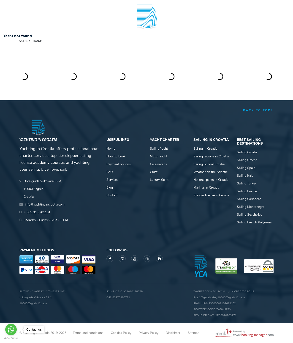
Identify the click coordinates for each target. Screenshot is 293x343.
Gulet (153, 172)
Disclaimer (173, 333)
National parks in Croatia (210, 180)
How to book (115, 156)
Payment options (118, 164)
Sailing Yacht (159, 148)
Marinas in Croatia (206, 187)
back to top (258, 110)
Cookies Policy (121, 333)
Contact (112, 195)
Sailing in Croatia (205, 148)
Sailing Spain (246, 168)
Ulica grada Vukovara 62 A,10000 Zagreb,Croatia (43, 189)
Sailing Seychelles (249, 214)
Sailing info (184, 21)
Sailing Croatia (247, 152)
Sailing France (247, 191)
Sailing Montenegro (251, 207)
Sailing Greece (247, 160)
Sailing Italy (245, 175)
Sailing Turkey (247, 183)
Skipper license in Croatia (211, 195)
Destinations (67, 21)
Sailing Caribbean (249, 199)
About (268, 21)
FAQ (109, 172)
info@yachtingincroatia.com (75, 4)
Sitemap (193, 333)
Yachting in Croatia (146, 40)
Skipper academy (104, 21)
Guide (217, 21)
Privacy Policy (148, 333)
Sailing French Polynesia (254, 222)
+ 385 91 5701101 (35, 4)
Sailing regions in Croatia (211, 156)
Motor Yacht (158, 156)
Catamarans (158, 164)
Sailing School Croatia (209, 164)
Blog (242, 21)
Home (110, 148)
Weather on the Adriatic (210, 172)
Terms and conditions (88, 333)
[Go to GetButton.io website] (11, 338)
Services (112, 180)
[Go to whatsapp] (11, 329)
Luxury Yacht (159, 180)
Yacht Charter (32, 21)
